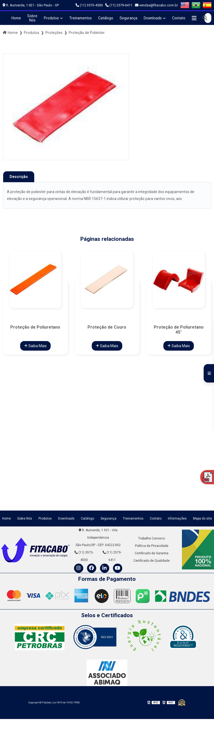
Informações (177, 518)
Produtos (51, 18)
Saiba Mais (35, 346)
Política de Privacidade (151, 545)
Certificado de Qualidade (151, 560)
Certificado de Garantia (151, 553)
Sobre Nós (32, 18)
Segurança (130, 18)
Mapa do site (202, 518)
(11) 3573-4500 (89, 5)
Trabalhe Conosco (151, 538)
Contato (181, 18)
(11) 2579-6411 (118, 5)
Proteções (54, 33)
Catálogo (107, 18)
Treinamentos (81, 18)
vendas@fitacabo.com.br (156, 5)
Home (16, 18)
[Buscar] (207, 18)
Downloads (155, 18)
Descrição (19, 177)
